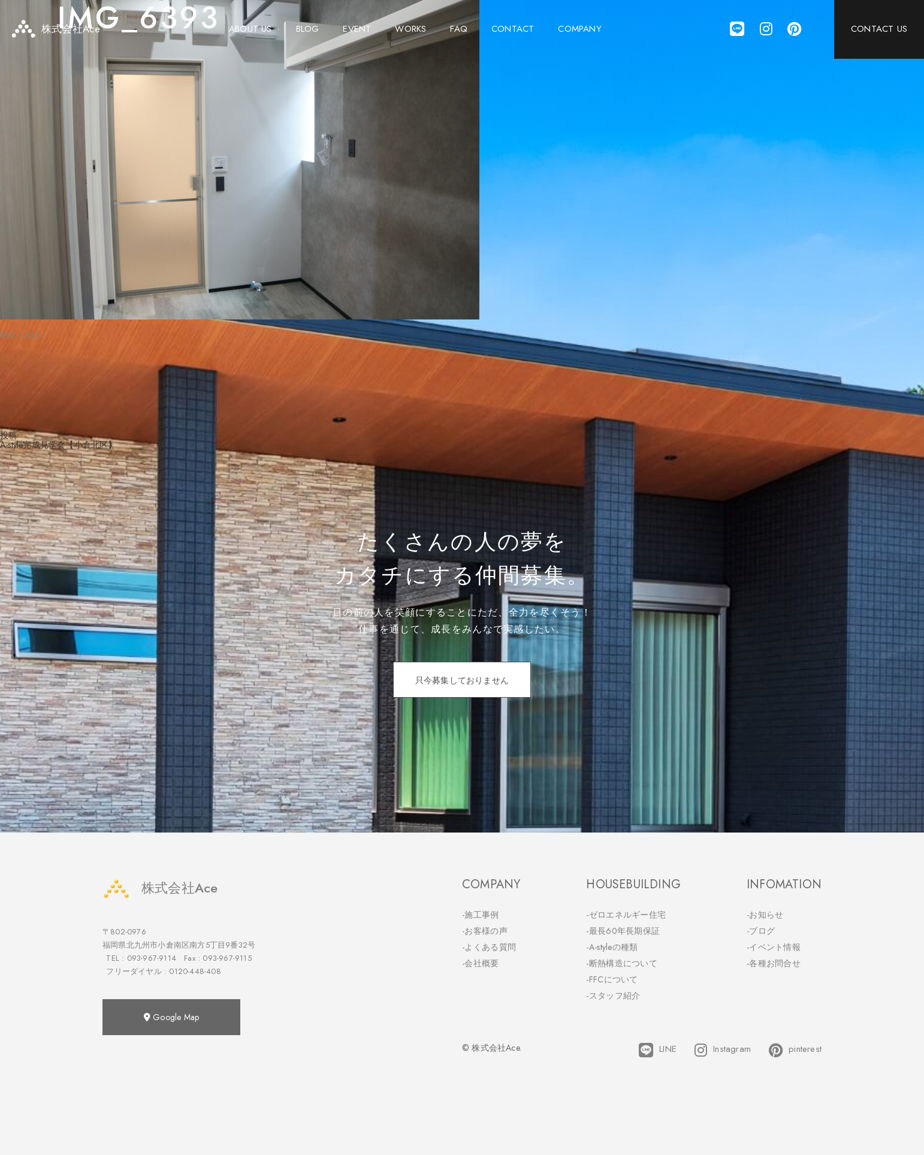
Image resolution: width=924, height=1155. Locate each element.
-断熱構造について (621, 963)
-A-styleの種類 (612, 947)
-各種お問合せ (774, 963)
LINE (658, 1050)
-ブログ (761, 931)
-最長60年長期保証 (623, 931)
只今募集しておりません (462, 680)
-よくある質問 (489, 947)
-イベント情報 (774, 947)
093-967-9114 (151, 958)
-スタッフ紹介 (613, 996)
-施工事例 (480, 915)
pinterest (795, 1050)
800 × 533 (20, 335)
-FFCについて (612, 979)
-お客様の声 (485, 931)
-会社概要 (480, 963)
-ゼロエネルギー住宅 (626, 915)
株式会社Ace (160, 887)
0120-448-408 (195, 971)
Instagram (722, 1050)
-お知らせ (765, 915)
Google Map (171, 1017)
